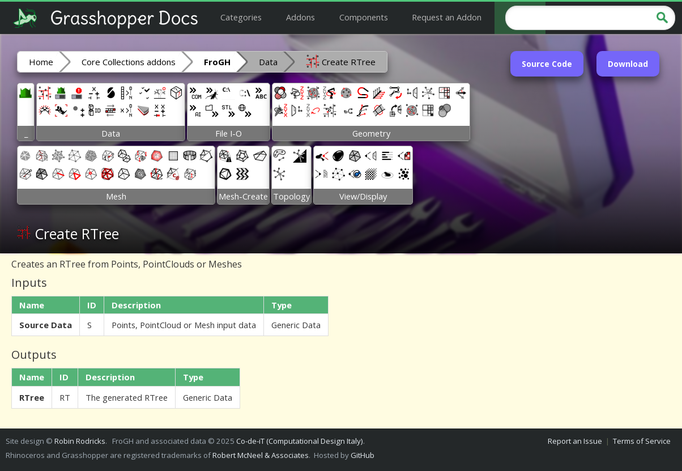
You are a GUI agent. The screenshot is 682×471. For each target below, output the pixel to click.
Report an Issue (575, 441)
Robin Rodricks (79, 441)
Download (628, 63)
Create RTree (341, 61)
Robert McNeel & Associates (260, 455)
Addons (300, 17)
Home (41, 61)
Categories (241, 17)
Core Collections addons (129, 61)
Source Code (547, 63)
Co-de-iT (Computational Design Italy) (299, 441)
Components (363, 17)
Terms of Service (642, 441)
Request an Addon (446, 17)
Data (268, 61)
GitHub (362, 455)
